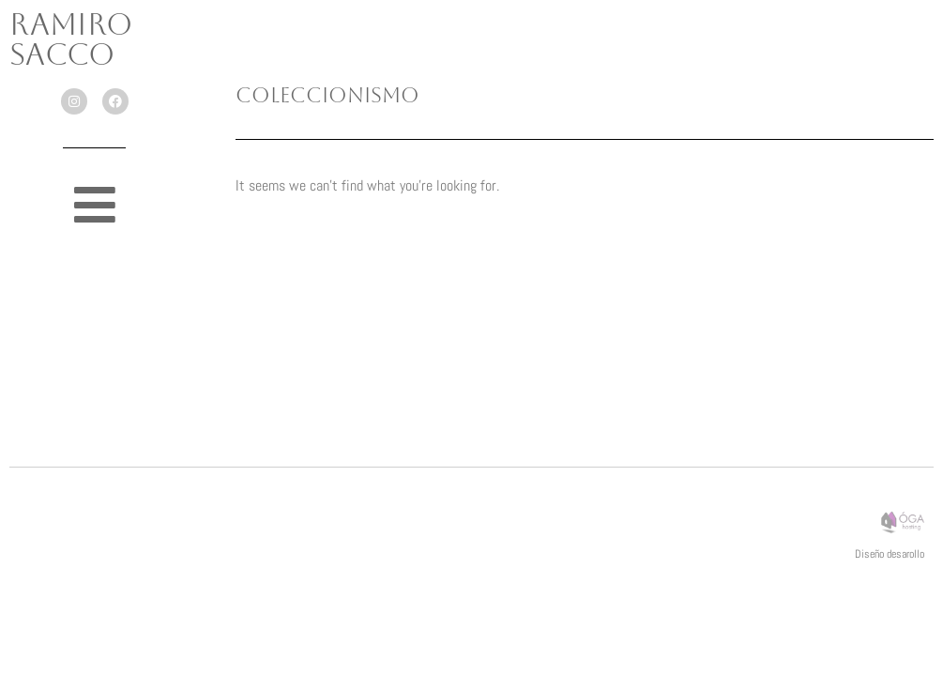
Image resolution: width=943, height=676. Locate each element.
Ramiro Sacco (70, 39)
